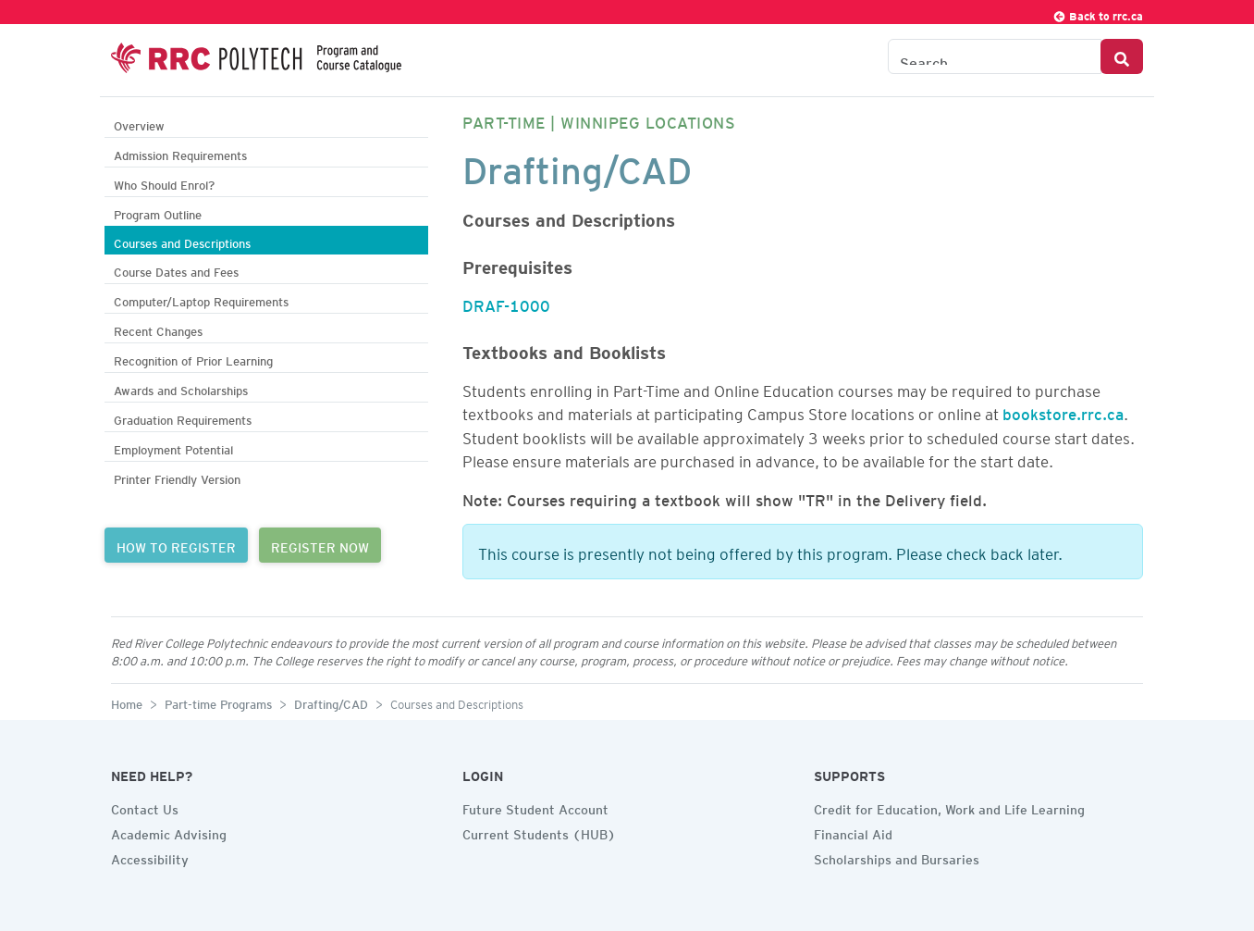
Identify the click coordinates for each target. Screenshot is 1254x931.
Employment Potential (173, 447)
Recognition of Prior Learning (193, 358)
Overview (139, 123)
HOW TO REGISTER (176, 545)
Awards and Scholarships (181, 388)
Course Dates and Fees (176, 270)
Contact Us (144, 807)
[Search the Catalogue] (994, 56)
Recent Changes (158, 329)
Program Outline (158, 212)
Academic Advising (169, 832)
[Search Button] (1121, 56)
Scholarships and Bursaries (896, 857)
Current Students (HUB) (539, 832)
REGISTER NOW (320, 545)
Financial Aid (853, 832)
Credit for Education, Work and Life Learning (949, 807)
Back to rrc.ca (1097, 13)
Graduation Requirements (183, 418)
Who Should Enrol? (164, 183)
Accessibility (150, 857)
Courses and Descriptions (182, 241)
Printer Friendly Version (177, 477)
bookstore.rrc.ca (1063, 410)
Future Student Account (535, 807)
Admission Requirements (180, 153)
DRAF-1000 (506, 302)
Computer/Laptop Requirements (201, 299)
